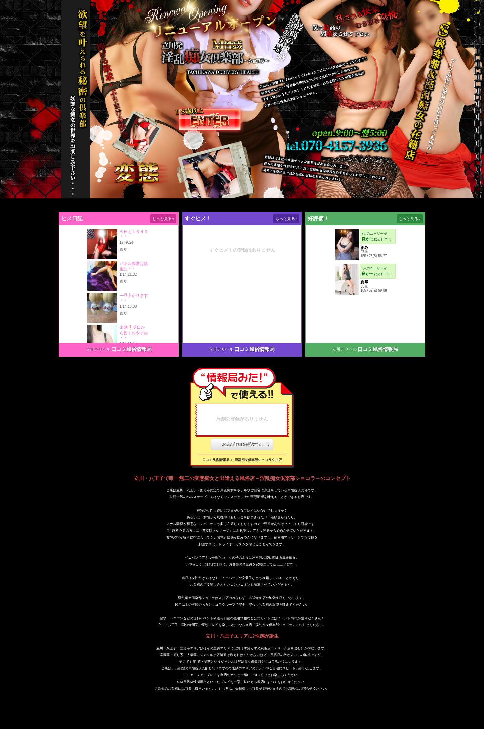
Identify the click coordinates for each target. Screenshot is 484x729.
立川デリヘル (98, 349)
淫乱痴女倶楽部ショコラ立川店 (258, 460)
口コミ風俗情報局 (131, 349)
